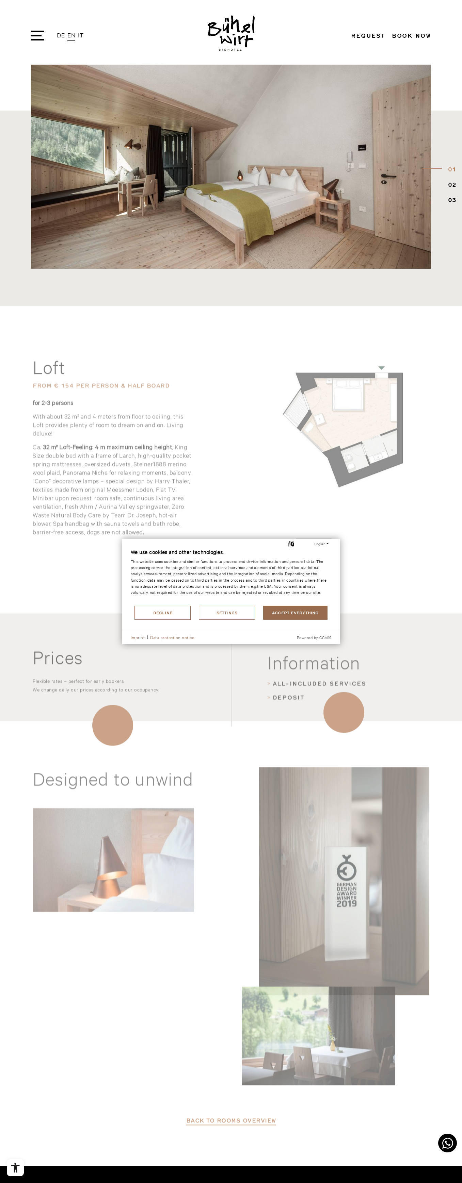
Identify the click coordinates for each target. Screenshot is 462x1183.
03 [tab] (450, 200)
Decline (163, 612)
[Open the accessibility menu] (15, 1167)
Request (368, 35)
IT (80, 35)
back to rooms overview (231, 1155)
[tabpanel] (231, 167)
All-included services (319, 753)
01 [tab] (450, 169)
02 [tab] (450, 185)
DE (61, 35)
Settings (227, 612)
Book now (411, 35)
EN (71, 35)
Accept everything (295, 612)
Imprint (138, 637)
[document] (231, 576)
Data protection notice (172, 637)
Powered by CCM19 (314, 637)
